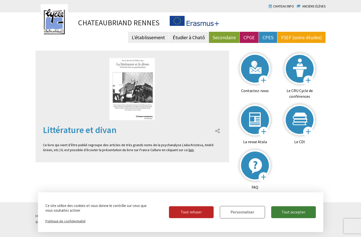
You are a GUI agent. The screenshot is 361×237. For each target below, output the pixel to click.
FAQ (255, 187)
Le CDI (299, 141)
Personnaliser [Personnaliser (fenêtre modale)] (242, 211)
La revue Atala (255, 141)
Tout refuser (191, 211)
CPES (268, 37)
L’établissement (148, 37)
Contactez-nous (255, 90)
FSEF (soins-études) (301, 37)
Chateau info (283, 6)
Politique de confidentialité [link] (65, 221)
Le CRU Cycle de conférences (300, 93)
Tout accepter (293, 211)
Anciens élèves (314, 6)
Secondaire (224, 37)
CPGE (249, 37)
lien (191, 150)
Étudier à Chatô (189, 37)
